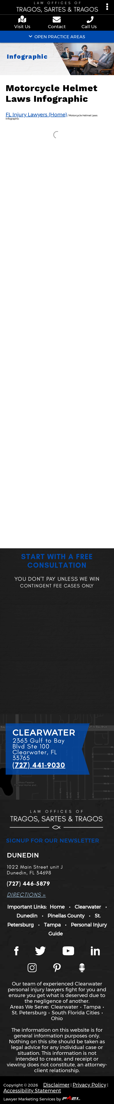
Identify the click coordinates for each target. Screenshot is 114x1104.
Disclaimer (56, 1085)
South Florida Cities (76, 1012)
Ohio (57, 1018)
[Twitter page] (40, 951)
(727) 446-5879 (28, 883)
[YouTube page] (68, 951)
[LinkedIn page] (95, 951)
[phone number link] (90, 20)
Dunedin (26, 916)
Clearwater (88, 907)
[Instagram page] (32, 968)
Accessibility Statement (32, 1090)
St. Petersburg (29, 1012)
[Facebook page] (16, 951)
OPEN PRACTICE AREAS (57, 36)
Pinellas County (66, 916)
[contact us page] (57, 20)
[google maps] (23, 20)
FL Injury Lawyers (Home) (36, 114)
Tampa (52, 925)
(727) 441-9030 (38, 765)
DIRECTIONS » (26, 894)
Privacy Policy (89, 1085)
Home (57, 907)
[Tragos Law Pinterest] (57, 968)
